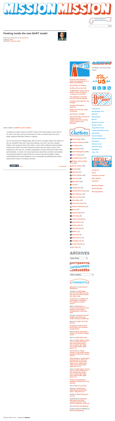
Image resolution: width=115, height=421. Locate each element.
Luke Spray (76, 216)
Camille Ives (76, 188)
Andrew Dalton (77, 213)
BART (11, 39)
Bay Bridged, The (98, 111)
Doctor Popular (77, 175)
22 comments (62, 166)
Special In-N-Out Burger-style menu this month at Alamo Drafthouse (79, 317)
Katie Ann (75, 178)
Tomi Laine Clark (77, 203)
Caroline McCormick (79, 191)
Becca (74, 209)
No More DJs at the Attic (78, 88)
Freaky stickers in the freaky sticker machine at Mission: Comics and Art (79, 353)
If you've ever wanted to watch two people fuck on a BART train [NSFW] (79, 81)
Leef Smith (73, 351)
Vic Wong (75, 145)
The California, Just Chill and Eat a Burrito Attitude (78, 97)
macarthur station (15, 41)
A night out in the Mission (79, 322)
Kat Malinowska (77, 158)
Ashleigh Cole (76, 241)
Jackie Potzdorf (77, 244)
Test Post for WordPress (78, 287)
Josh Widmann (77, 194)
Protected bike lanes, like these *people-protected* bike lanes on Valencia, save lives (80, 401)
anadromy (73, 299)
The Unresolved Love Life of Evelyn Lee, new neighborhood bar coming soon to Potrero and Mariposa (79, 120)
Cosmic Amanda (77, 219)
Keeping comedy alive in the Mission (79, 382)
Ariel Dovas (25, 37)
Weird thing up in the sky (79, 395)
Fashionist (95, 141)
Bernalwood (96, 117)
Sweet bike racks (81, 337)
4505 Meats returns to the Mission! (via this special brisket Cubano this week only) (79, 293)
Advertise (95, 181)
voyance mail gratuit (77, 380)
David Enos (96, 133)
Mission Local (96, 144)
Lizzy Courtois (77, 197)
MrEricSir (73, 287)
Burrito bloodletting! (82, 406)
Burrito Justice (77, 166)
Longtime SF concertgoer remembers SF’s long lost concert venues (79, 301)
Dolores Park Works (99, 138)
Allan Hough (76, 139)
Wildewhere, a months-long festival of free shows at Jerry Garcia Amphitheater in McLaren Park (79, 309)
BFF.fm (94, 119)
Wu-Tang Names (97, 191)
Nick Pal (74, 169)
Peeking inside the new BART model (25, 33)
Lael (73, 185)
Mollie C (74, 231)
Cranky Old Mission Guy (100, 130)
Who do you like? (81, 386)
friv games (73, 325)
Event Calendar (97, 188)
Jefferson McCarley (78, 206)
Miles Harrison (77, 238)
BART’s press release (23, 128)
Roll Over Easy (97, 146)
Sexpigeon (95, 149)
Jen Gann (75, 247)
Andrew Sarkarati (78, 142)
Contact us (95, 170)
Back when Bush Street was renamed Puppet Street (79, 327)
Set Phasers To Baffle (77, 114)
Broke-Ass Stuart (98, 122)
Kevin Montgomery (78, 152)
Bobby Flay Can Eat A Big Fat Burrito (79, 110)
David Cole (75, 234)
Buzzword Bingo (97, 185)
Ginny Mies (76, 200)
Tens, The (95, 152)
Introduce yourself (98, 175)
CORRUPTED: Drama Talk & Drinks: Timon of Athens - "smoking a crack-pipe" (79, 92)
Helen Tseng (76, 155)
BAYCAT (95, 114)
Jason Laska (76, 225)
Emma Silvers (76, 222)
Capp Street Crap (98, 128)
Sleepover (27, 417)
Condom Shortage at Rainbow (77, 106)
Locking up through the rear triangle (79, 101)
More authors (96, 178)
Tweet (20, 166)
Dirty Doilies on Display (78, 85)
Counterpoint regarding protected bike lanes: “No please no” (78, 390)
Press (94, 173)
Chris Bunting (76, 228)
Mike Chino (76, 181)
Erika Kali (75, 172)
